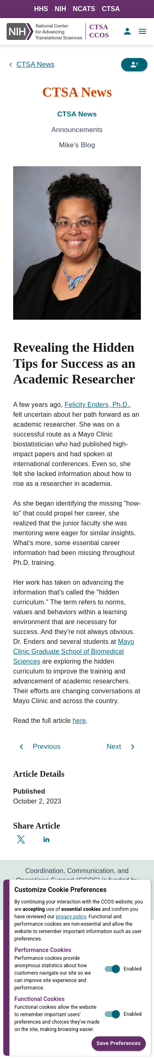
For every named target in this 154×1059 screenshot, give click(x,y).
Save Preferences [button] (118, 1043)
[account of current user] (127, 31)
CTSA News (35, 64)
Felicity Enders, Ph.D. (96, 404)
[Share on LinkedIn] (46, 839)
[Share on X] (21, 839)
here (79, 720)
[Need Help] (134, 64)
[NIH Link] (46, 31)
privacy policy (71, 917)
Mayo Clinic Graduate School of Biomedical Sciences (73, 651)
